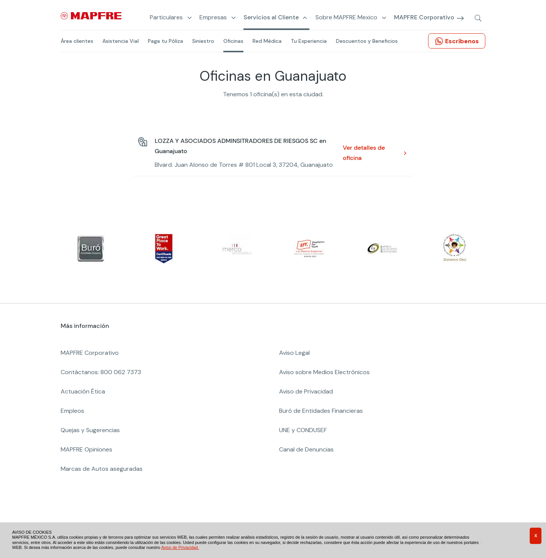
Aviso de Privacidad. (180, 547)
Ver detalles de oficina (364, 153)
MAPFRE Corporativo (424, 17)
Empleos (72, 411)
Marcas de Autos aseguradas (102, 469)
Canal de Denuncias (306, 449)
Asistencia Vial (120, 41)
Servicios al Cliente (271, 17)
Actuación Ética (83, 391)
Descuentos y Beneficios (367, 41)
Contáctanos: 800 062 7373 (101, 372)
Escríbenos (462, 41)
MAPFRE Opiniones (86, 449)
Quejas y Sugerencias (90, 430)
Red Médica (267, 41)
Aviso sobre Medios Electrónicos (324, 372)
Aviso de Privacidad (306, 391)
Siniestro (203, 41)
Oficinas (233, 41)
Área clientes (77, 41)
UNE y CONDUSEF (303, 430)
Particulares (166, 17)
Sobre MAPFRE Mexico (346, 17)
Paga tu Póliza (165, 41)
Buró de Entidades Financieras (321, 411)
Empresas (213, 17)
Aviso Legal (294, 353)
